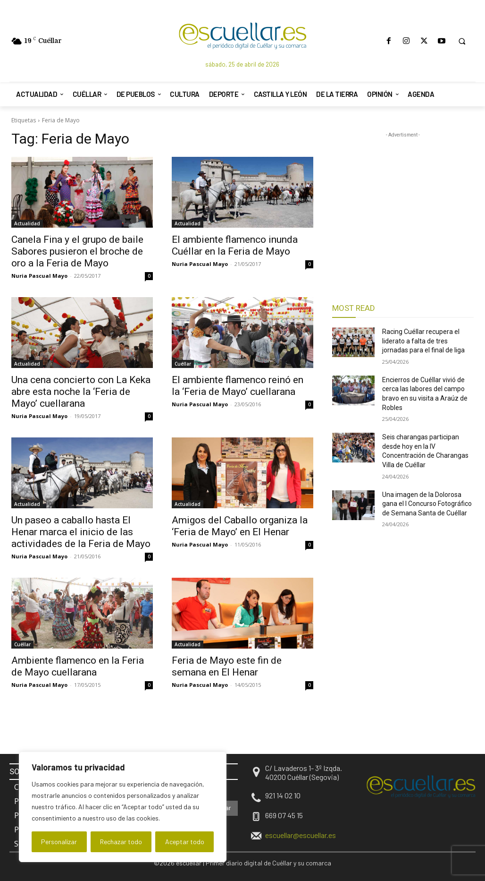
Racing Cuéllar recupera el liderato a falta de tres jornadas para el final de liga (423, 341)
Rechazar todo (121, 842)
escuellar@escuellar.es (300, 834)
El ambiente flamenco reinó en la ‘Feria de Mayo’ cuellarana (237, 385)
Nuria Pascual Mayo (39, 275)
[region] (122, 807)
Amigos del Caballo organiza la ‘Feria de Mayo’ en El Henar (240, 526)
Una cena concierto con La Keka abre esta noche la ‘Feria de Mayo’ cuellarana (81, 391)
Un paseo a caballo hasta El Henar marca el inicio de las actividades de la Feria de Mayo (81, 531)
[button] (462, 41)
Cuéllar (183, 363)
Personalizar (59, 842)
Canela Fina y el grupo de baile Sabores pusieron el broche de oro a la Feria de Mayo (77, 251)
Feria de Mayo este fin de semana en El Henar (227, 666)
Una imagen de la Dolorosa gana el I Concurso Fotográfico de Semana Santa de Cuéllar (427, 504)
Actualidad (27, 223)
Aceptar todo (184, 842)
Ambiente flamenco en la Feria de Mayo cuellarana (77, 666)
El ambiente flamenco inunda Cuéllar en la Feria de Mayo (235, 245)
